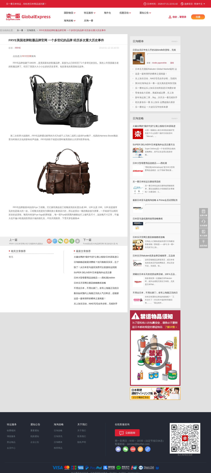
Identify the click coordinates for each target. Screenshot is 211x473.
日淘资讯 (31, 30)
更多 (77, 241)
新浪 (49, 241)
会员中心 (11, 448)
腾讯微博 (54, 241)
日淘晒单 (58, 442)
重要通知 (34, 430)
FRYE (18, 48)
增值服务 (11, 436)
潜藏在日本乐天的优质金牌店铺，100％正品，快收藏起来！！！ (155, 275)
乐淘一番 (88, 20)
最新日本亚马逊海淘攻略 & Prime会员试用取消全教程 (155, 201)
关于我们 (81, 430)
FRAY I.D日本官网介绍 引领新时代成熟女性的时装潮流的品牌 (26, 244)
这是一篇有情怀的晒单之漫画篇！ (90, 298)
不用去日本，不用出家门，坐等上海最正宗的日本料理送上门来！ (155, 293)
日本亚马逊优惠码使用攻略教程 (148, 218)
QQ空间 (66, 241)
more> (175, 41)
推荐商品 (58, 448)
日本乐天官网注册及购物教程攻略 (90, 283)
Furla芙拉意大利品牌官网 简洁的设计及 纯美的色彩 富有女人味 (100, 244)
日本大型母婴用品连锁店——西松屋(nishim (94, 277)
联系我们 (81, 436)
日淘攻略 (58, 430)
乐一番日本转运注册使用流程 (147, 181)
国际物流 (68, 12)
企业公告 (34, 442)
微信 (60, 241)
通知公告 (144, 12)
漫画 (172, 63)
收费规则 (11, 430)
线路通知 (34, 436)
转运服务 (88, 12)
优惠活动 (124, 12)
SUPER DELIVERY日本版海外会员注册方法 (154, 144)
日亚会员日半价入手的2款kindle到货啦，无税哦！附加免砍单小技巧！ (154, 50)
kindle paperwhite (159, 63)
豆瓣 (71, 241)
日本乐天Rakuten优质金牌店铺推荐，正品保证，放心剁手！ (154, 256)
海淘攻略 (68, 20)
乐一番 (20, 30)
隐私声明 (81, 442)
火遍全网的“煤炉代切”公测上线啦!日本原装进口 (96, 257)
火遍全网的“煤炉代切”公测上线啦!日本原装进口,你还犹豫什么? (154, 127)
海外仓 (107, 12)
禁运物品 (11, 442)
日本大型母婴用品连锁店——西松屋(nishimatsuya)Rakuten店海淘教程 (150, 164)
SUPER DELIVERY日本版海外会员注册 (93, 272)
